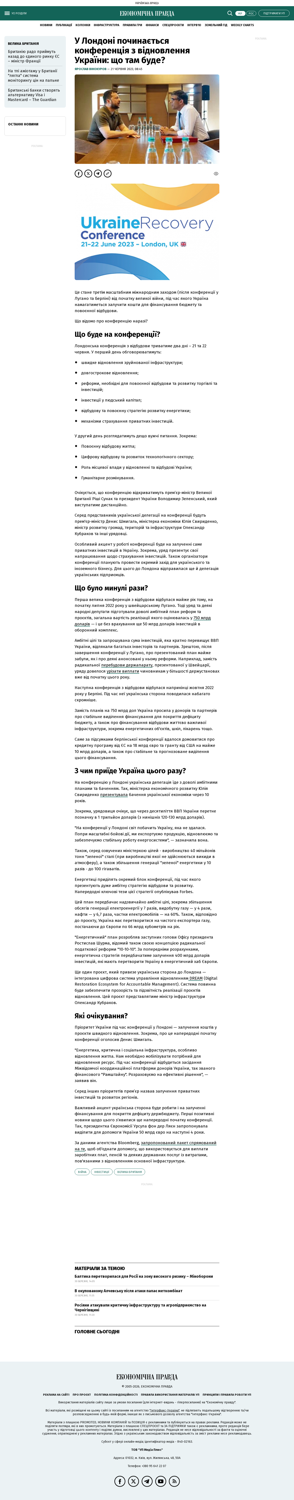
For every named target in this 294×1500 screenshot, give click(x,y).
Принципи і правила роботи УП (227, 1394)
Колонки (83, 25)
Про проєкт (82, 1394)
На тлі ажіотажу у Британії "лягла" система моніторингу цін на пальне (33, 76)
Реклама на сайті (56, 1394)
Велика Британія (129, 1172)
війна (82, 1172)
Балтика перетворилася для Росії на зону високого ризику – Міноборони (144, 1276)
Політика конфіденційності (116, 1394)
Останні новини (23, 124)
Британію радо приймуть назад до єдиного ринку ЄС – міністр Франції (33, 56)
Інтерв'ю (194, 25)
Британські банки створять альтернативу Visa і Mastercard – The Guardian (34, 95)
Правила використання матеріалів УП (170, 1394)
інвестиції (101, 1172)
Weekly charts (242, 25)
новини (46, 25)
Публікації (64, 25)
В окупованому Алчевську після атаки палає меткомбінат (128, 1290)
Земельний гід (216, 25)
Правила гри (132, 25)
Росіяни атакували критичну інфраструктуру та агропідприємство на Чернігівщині (140, 1307)
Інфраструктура (106, 25)
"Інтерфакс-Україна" (164, 1410)
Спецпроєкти (173, 25)
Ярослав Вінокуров (91, 69)
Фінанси (152, 25)
